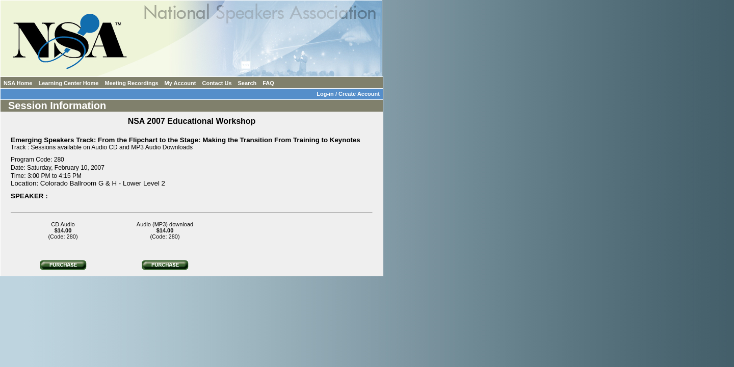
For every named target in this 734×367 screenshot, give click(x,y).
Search (247, 83)
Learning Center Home (68, 83)
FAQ (268, 83)
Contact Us (216, 83)
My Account (180, 83)
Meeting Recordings (131, 83)
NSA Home (18, 83)
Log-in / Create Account (350, 94)
